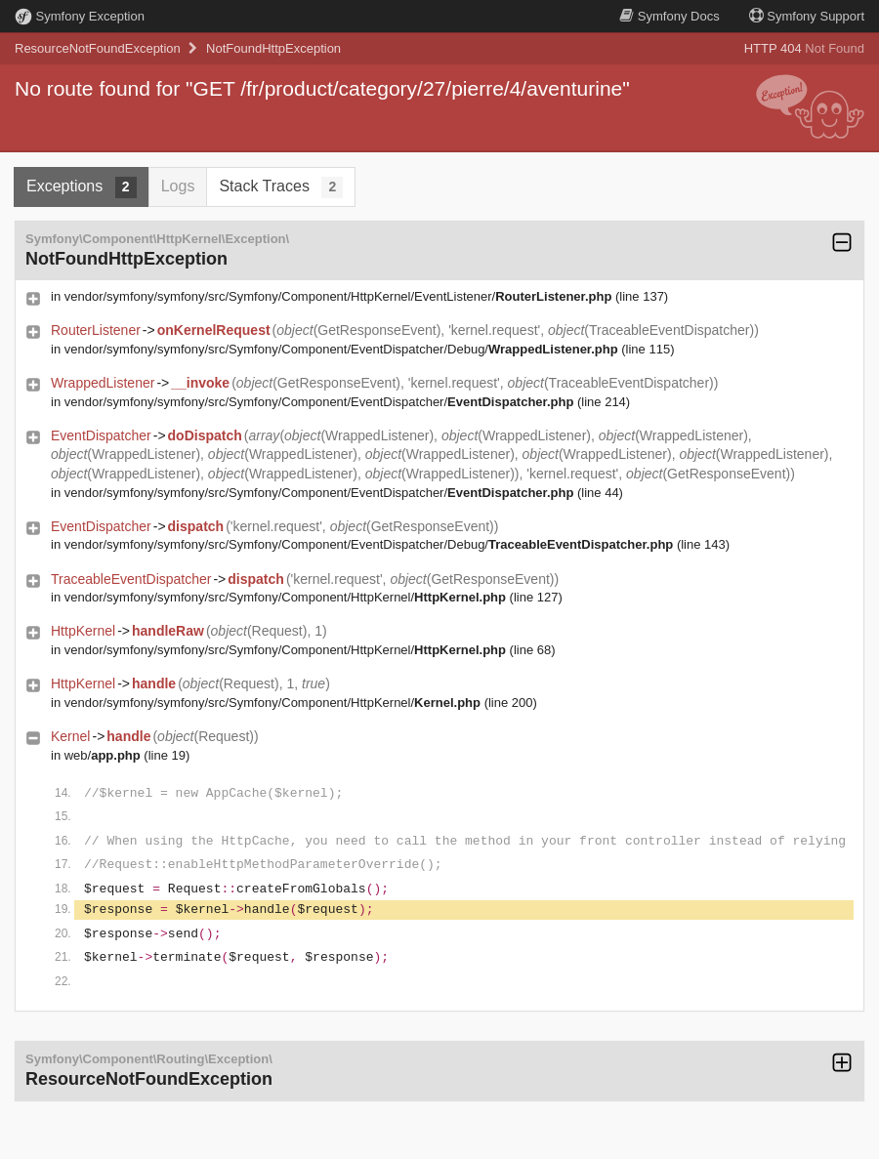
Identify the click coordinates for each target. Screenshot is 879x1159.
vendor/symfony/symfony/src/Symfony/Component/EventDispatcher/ (319, 401)
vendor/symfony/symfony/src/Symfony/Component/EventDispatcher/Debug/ (341, 349)
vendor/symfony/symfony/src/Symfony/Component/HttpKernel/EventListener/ (338, 296)
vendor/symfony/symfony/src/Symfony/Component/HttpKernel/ (285, 597)
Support (806, 16)
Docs (669, 16)
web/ (102, 755)
